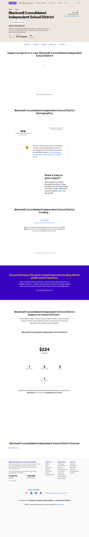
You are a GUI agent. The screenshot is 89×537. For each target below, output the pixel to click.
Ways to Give (61, 462)
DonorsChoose (13, 3)
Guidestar (21, 472)
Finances (48, 469)
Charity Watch (33, 471)
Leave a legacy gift (62, 476)
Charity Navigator (13, 472)
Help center (72, 464)
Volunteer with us (62, 474)
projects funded (35, 476)
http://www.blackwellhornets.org (70, 16)
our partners (60, 504)
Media (71, 467)
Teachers (32, 500)
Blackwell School (14, 448)
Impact (47, 465)
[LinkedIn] (31, 493)
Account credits (61, 465)
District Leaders (48, 500)
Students (36, 44)
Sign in (78, 3)
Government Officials (63, 500)
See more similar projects (44, 94)
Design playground (74, 471)
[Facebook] (36, 493)
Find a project (61, 464)
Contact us (72, 473)
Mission (47, 464)
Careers (47, 473)
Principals (39, 500)
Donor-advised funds (62, 469)
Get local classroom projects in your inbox (56, 493)
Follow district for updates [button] (17, 22)
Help (66, 3)
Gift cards (60, 467)
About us (60, 3)
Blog (75, 467)
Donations (52, 44)
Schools (62, 44)
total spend (45, 220)
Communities (73, 465)
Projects (27, 44)
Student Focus (49, 467)
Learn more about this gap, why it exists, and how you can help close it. (47, 154)
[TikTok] (41, 493)
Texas (16, 9)
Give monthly (61, 473)
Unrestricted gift (61, 478)
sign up (60, 191)
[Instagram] (26, 493)
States (10, 9)
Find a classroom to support (26, 3)
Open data (72, 469)
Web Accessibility (49, 474)
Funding (44, 44)
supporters (17, 476)
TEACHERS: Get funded (41, 3)
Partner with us (52, 3)
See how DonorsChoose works (44, 290)
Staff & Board (49, 471)
